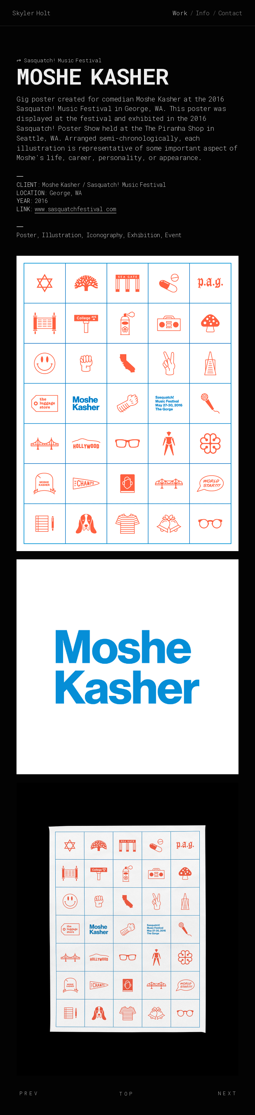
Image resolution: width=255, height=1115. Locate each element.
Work (179, 13)
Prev (29, 1093)
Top (126, 1093)
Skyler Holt (31, 13)
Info (203, 13)
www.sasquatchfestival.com (75, 209)
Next (228, 1093)
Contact (230, 13)
